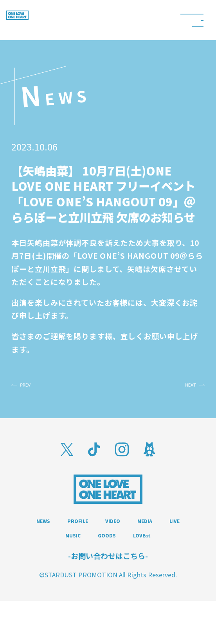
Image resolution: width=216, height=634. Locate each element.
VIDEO (159, 530)
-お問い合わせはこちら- (108, 589)
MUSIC (125, 548)
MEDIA (40, 548)
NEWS (56, 530)
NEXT (176, 389)
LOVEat (108, 566)
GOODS (174, 548)
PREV (39, 389)
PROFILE (108, 530)
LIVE (82, 548)
